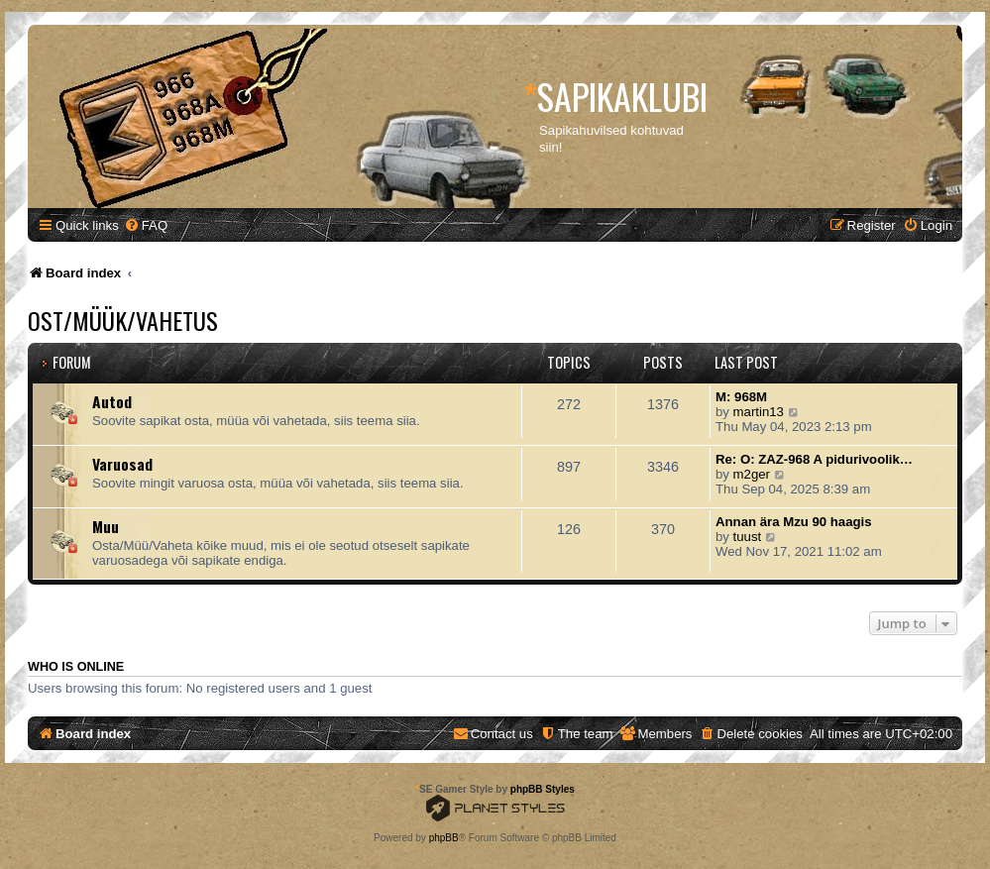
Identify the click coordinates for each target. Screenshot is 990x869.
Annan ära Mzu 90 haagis (793, 521)
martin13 (758, 411)
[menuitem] (145, 225)
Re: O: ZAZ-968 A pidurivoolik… (814, 459)
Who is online (76, 667)
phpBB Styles (542, 789)
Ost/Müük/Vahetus (123, 320)
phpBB (444, 837)
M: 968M (741, 396)
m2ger (751, 474)
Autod (112, 401)
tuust (747, 536)
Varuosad (122, 464)
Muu (105, 526)
